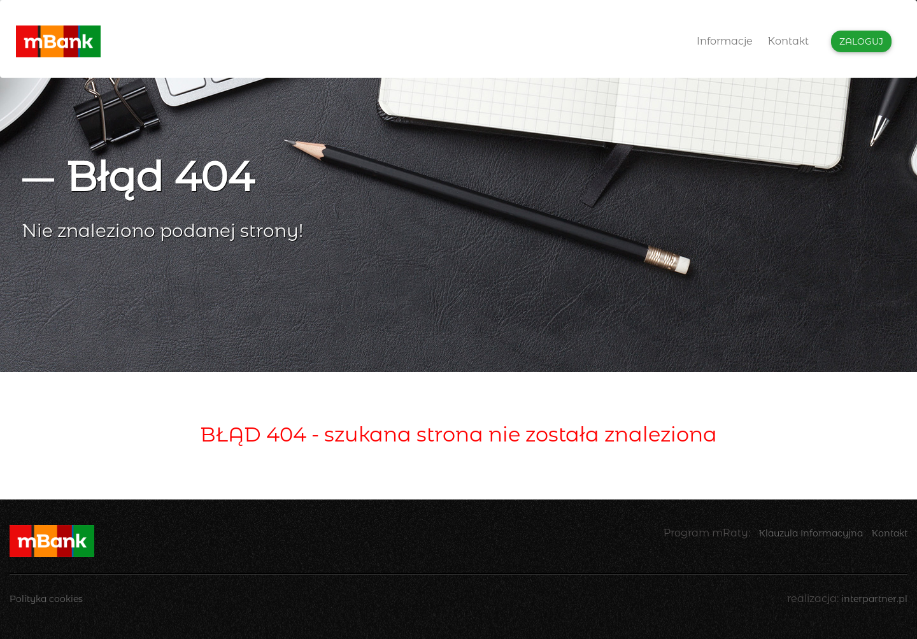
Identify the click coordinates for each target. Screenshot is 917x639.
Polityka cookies (46, 599)
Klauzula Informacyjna (811, 533)
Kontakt (788, 41)
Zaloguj (861, 41)
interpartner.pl (874, 599)
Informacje (725, 41)
